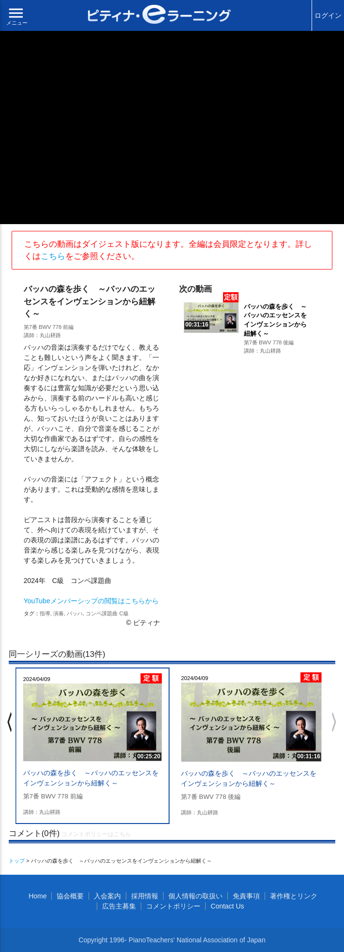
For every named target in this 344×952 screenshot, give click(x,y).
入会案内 (107, 896)
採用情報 (144, 896)
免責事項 (246, 896)
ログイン (328, 15)
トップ (17, 861)
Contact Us (227, 906)
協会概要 (70, 896)
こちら (53, 256)
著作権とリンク (293, 896)
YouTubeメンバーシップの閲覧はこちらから (91, 601)
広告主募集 (119, 906)
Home (37, 896)
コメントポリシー (173, 906)
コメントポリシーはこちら (96, 834)
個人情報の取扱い (195, 896)
